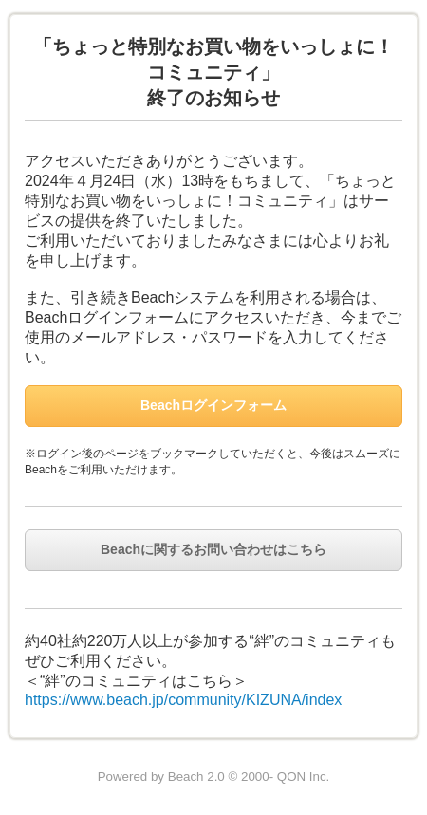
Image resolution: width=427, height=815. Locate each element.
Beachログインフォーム (213, 405)
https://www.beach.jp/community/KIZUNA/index (183, 700)
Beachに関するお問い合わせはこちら (213, 549)
